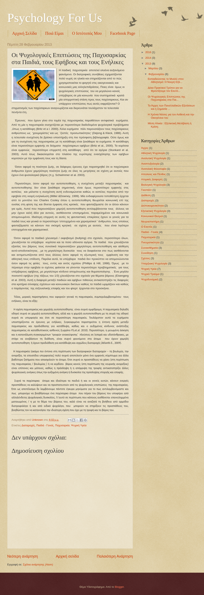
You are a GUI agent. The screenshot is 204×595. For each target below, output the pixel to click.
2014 (148, 57)
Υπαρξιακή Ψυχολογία (154, 263)
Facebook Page (122, 33)
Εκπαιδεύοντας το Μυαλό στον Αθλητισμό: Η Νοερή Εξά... (166, 80)
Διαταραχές (28, 425)
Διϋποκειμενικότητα (152, 205)
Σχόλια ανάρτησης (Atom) (38, 564)
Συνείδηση (147, 252)
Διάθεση (146, 195)
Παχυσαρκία (62, 425)
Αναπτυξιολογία (150, 163)
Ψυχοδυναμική (149, 279)
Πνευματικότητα (150, 242)
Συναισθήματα (149, 247)
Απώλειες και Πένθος (153, 174)
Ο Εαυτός (146, 226)
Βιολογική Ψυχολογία (153, 184)
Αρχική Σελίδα (24, 33)
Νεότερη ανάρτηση (22, 556)
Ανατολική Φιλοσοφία (153, 168)
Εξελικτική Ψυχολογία (153, 211)
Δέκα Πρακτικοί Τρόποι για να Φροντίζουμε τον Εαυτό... (165, 89)
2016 (148, 52)
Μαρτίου (153, 68)
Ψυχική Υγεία (79, 425)
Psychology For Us (54, 18)
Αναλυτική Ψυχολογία (153, 158)
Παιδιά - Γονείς (45, 425)
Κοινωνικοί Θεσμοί (152, 216)
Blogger (119, 586)
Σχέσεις (145, 258)
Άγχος (144, 147)
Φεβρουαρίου (156, 74)
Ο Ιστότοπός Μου (87, 33)
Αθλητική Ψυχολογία (153, 153)
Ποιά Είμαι (54, 33)
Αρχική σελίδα (67, 556)
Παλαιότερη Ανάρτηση (115, 556)
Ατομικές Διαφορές (152, 179)
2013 (148, 63)
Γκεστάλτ (146, 189)
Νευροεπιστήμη (150, 221)
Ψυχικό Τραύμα (150, 274)
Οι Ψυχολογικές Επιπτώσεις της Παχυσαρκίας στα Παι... (166, 98)
